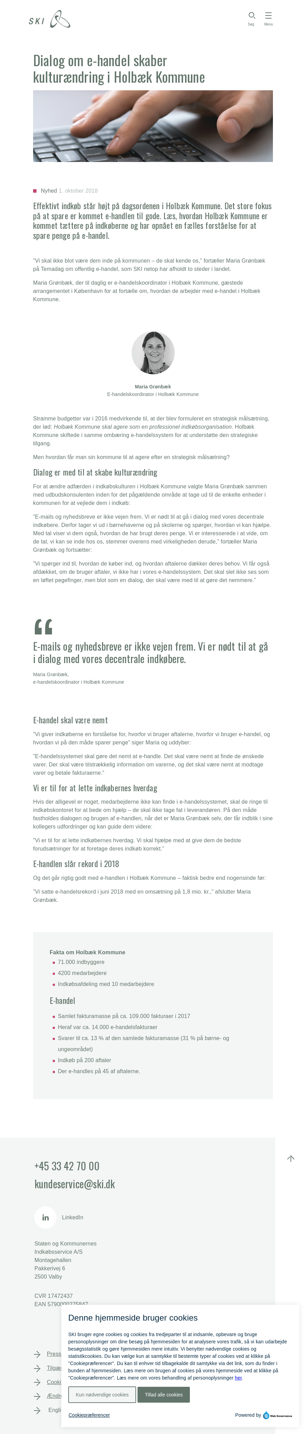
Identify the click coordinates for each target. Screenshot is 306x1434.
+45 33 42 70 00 (67, 1165)
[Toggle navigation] (268, 19)
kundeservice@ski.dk (74, 1183)
